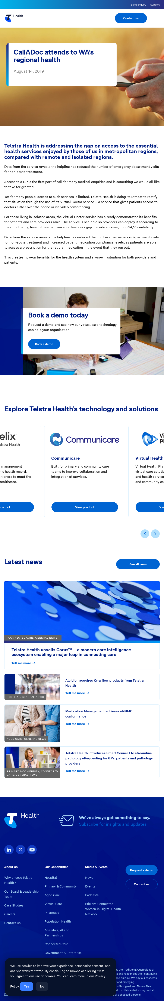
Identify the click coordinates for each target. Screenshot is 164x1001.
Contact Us (12, 923)
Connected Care (56, 944)
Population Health (58, 921)
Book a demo (44, 344)
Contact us (131, 18)
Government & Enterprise (63, 953)
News (89, 878)
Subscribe (88, 824)
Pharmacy (52, 913)
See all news (138, 564)
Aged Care (52, 895)
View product (84, 507)
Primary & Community (61, 886)
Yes (26, 986)
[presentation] (145, 533)
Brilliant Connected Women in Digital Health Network (103, 909)
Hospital (51, 878)
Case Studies (13, 905)
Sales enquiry (138, 4)
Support (155, 4)
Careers (9, 914)
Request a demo (141, 870)
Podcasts (91, 895)
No (42, 986)
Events (90, 886)
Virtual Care (53, 904)
